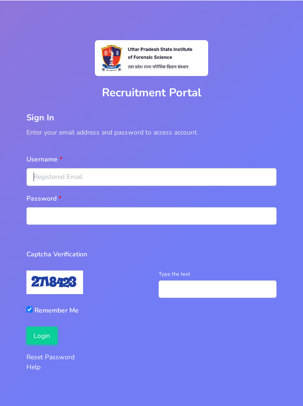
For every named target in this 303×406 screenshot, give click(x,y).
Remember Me (52, 310)
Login (42, 335)
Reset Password (50, 357)
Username (42, 159)
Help (33, 367)
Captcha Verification (56, 254)
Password (41, 198)
